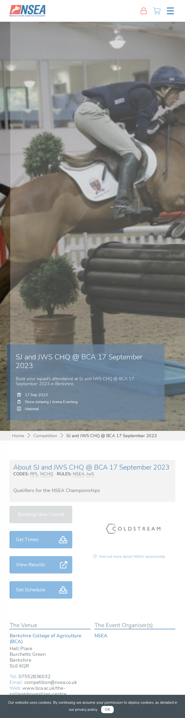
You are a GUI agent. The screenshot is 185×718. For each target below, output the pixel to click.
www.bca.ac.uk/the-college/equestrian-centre (38, 691)
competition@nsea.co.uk (50, 682)
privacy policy (86, 709)
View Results (30, 564)
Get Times (27, 539)
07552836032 (34, 676)
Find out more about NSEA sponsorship (128, 556)
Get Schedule (30, 590)
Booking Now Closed (41, 514)
